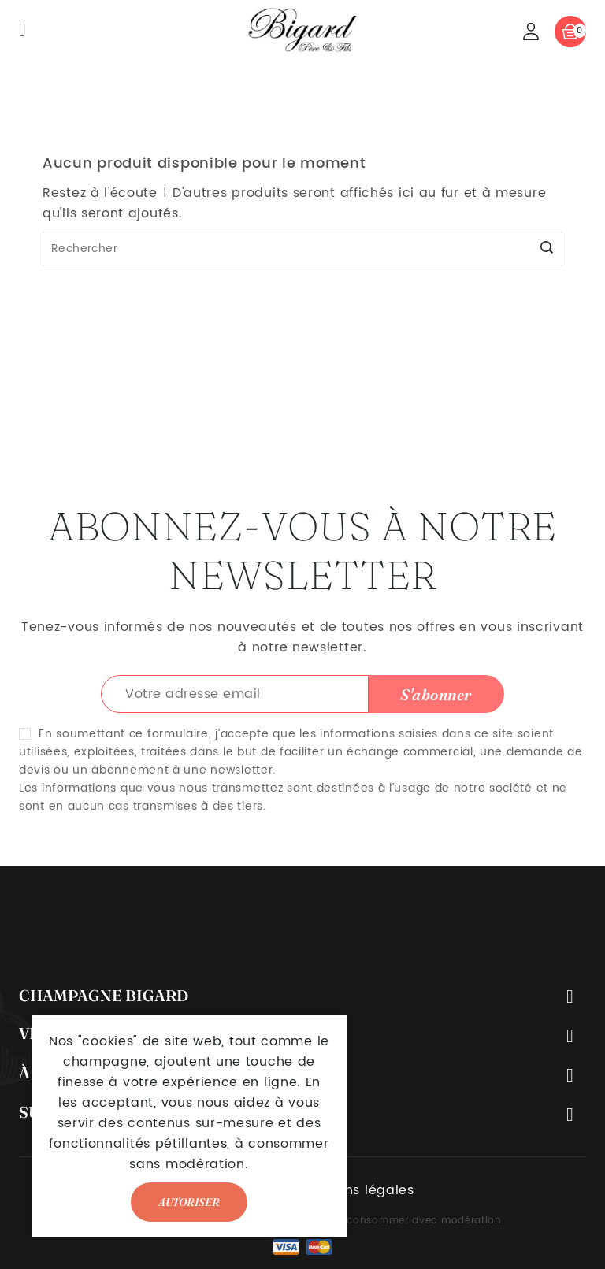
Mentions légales (356, 1190)
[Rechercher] (302, 248)
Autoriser (189, 1202)
